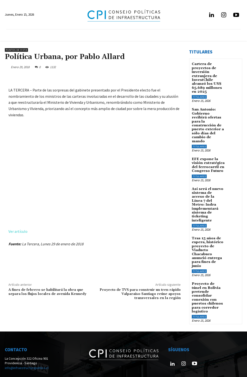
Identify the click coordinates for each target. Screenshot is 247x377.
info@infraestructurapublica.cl (26, 349)
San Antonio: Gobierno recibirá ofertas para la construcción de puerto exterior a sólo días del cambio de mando (208, 118)
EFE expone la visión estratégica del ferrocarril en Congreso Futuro (208, 153)
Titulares (199, 95)
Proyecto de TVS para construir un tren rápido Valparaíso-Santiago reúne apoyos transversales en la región (140, 294)
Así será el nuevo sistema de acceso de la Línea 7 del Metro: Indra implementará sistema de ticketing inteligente (207, 191)
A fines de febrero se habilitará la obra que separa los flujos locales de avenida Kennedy (47, 292)
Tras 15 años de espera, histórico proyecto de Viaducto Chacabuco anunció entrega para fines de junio (207, 236)
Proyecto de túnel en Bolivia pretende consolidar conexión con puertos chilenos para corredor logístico (208, 280)
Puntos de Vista (16, 50)
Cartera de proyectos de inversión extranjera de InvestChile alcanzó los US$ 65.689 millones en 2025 (206, 77)
